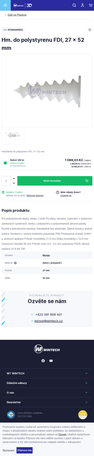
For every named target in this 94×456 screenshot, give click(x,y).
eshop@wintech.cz (48, 321)
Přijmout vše (24, 450)
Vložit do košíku (52, 180)
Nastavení (8, 450)
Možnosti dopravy (35, 195)
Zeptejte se (65, 195)
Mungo (46, 255)
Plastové (17, 15)
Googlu (62, 434)
